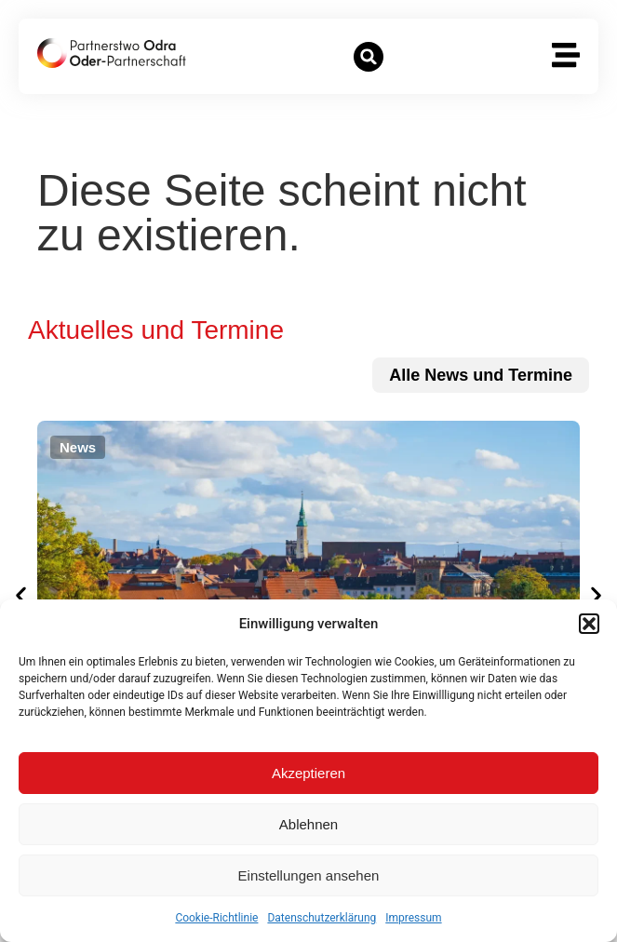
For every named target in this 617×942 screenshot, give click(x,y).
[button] (589, 623)
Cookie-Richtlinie (216, 917)
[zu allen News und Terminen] (480, 375)
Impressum (413, 917)
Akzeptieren (308, 773)
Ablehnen (308, 824)
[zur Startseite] (111, 53)
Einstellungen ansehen (309, 875)
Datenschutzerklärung (321, 917)
